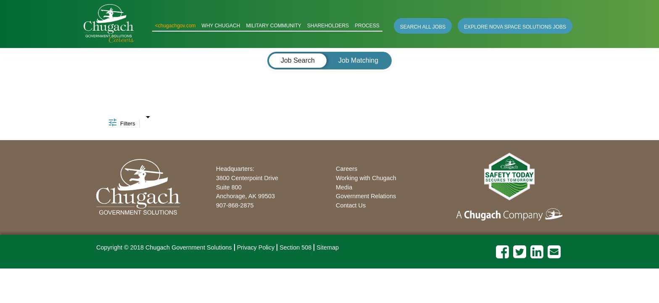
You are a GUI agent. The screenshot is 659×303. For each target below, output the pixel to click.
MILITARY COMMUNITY (273, 25)
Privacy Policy (256, 247)
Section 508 (295, 247)
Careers (346, 168)
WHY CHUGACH (221, 25)
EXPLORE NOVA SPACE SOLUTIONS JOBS (515, 27)
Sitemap (327, 247)
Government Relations (366, 196)
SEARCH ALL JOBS (422, 27)
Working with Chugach (366, 178)
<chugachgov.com (175, 25)
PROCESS (367, 25)
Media (344, 187)
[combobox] (148, 114)
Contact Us (351, 205)
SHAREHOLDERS (328, 25)
